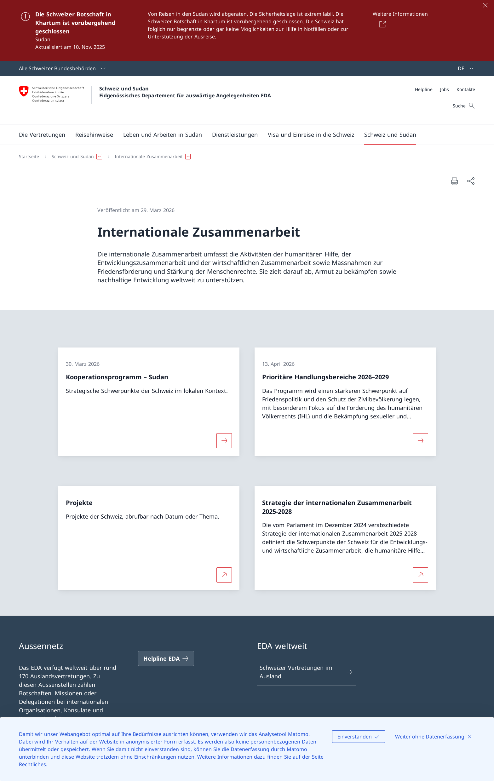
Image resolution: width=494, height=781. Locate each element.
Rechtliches (32, 764)
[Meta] (445, 89)
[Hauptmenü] (242, 134)
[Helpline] (423, 89)
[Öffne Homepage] (145, 100)
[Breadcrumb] (244, 156)
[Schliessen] (485, 5)
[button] (42, 134)
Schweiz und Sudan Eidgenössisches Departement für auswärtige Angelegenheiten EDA (185, 92)
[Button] (381, 24)
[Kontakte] (466, 89)
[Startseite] (29, 156)
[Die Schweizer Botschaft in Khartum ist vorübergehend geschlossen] (247, 30)
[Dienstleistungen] (235, 134)
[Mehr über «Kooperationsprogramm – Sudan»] (224, 440)
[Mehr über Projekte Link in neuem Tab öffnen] (224, 575)
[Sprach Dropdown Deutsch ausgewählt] (463, 68)
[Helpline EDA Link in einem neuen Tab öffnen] (166, 658)
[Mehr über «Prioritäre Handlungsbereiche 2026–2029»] (420, 440)
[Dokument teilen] (470, 181)
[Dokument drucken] (454, 180)
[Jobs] (444, 89)
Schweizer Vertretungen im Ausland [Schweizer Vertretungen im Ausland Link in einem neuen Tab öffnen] (306, 672)
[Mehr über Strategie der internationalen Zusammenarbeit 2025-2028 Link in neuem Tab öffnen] (420, 575)
